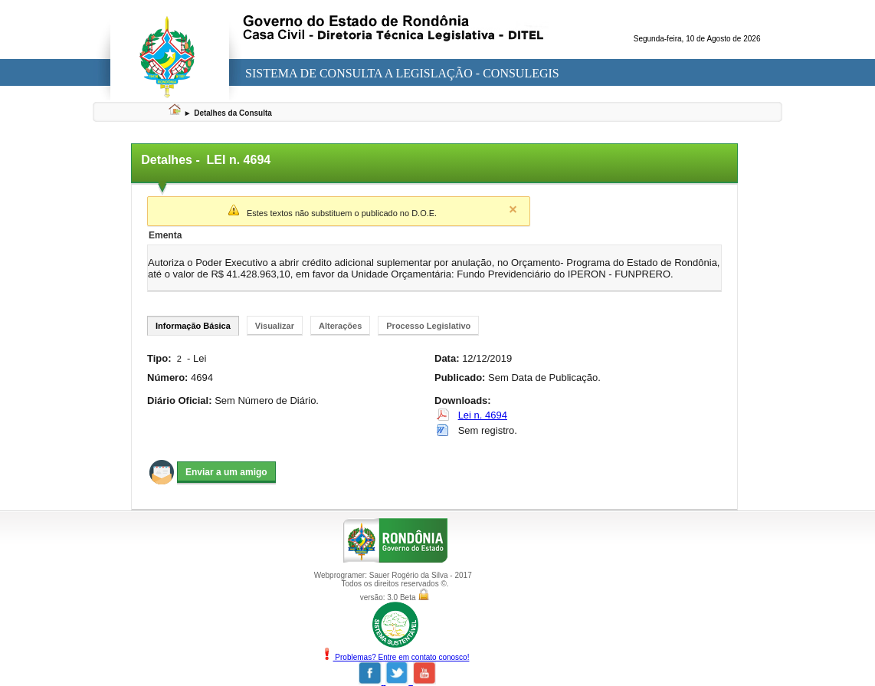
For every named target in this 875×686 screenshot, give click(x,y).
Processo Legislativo (428, 325)
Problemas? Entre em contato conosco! (395, 657)
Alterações (340, 325)
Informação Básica (193, 325)
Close (512, 209)
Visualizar (274, 325)
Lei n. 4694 (482, 415)
